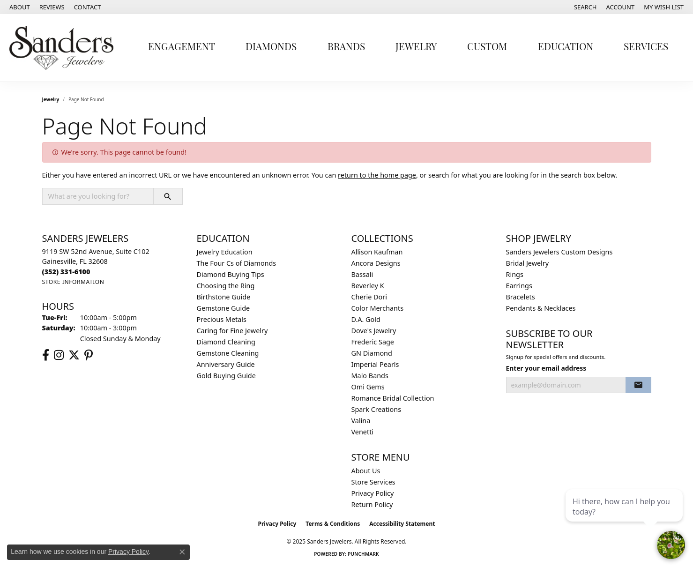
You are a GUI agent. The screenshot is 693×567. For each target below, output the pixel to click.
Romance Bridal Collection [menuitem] (392, 398)
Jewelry (416, 47)
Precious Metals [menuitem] (221, 319)
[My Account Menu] (620, 7)
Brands (346, 47)
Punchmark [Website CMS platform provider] (363, 554)
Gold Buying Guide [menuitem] (226, 375)
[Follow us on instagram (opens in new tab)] (59, 355)
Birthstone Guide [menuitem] (224, 296)
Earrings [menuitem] (519, 285)
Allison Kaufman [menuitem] (377, 251)
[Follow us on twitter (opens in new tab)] (74, 355)
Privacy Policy (372, 493)
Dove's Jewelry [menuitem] (373, 330)
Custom (487, 47)
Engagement (181, 47)
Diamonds (271, 47)
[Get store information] (73, 282)
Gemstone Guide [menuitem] (223, 308)
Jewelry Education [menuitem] (225, 251)
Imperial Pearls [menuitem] (375, 364)
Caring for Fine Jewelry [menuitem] (232, 330)
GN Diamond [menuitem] (371, 353)
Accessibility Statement (402, 524)
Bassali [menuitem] (362, 274)
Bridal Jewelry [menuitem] (527, 263)
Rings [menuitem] (514, 274)
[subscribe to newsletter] (638, 385)
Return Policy (372, 504)
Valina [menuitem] (361, 420)
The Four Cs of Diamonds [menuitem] (236, 263)
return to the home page (377, 175)
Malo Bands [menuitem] (369, 375)
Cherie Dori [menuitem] (369, 296)
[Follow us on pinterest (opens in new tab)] (88, 355)
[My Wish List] (664, 7)
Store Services (373, 481)
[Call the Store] (66, 271)
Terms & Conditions (333, 524)
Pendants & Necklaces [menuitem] (541, 308)
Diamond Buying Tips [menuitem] (230, 274)
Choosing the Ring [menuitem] (226, 285)
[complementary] (625, 515)
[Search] (585, 7)
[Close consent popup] (182, 552)
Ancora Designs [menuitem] (376, 263)
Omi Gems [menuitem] (368, 386)
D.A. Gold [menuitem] (365, 319)
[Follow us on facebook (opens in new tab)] (45, 355)
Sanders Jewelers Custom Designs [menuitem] (559, 251)
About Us (365, 470)
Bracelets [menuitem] (520, 296)
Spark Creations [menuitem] (376, 409)
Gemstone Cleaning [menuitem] (228, 353)
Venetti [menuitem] (362, 431)
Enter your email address (546, 368)
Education (565, 47)
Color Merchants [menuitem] (377, 308)
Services (646, 47)
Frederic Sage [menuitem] (372, 341)
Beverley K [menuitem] (367, 285)
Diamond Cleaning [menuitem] (226, 341)
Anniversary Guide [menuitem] (226, 364)
